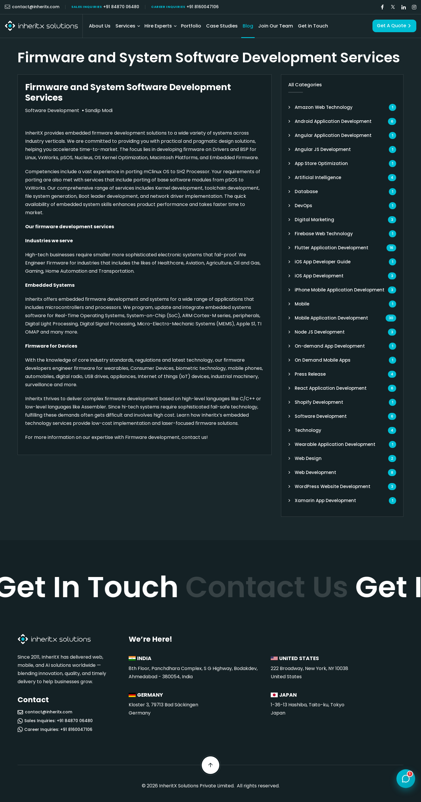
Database (306, 191)
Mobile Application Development (331, 318)
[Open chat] (405, 779)
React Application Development (331, 388)
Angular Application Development (333, 135)
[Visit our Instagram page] (414, 7)
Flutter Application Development (331, 248)
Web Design (308, 458)
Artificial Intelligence (318, 177)
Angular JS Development (323, 149)
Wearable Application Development (335, 444)
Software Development (321, 416)
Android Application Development (333, 121)
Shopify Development (319, 402)
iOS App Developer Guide (323, 262)
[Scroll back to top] (210, 765)
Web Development (315, 472)
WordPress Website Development (332, 486)
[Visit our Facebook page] (382, 7)
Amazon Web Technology (324, 107)
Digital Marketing (314, 220)
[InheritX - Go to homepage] (41, 26)
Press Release (310, 374)
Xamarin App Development (325, 500)
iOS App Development (319, 276)
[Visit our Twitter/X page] (393, 7)
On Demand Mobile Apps (323, 360)
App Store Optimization (321, 163)
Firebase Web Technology (324, 234)
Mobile (302, 304)
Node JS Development (320, 332)
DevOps (303, 205)
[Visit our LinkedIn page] (403, 7)
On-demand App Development (330, 346)
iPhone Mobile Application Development (339, 290)
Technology (308, 430)
